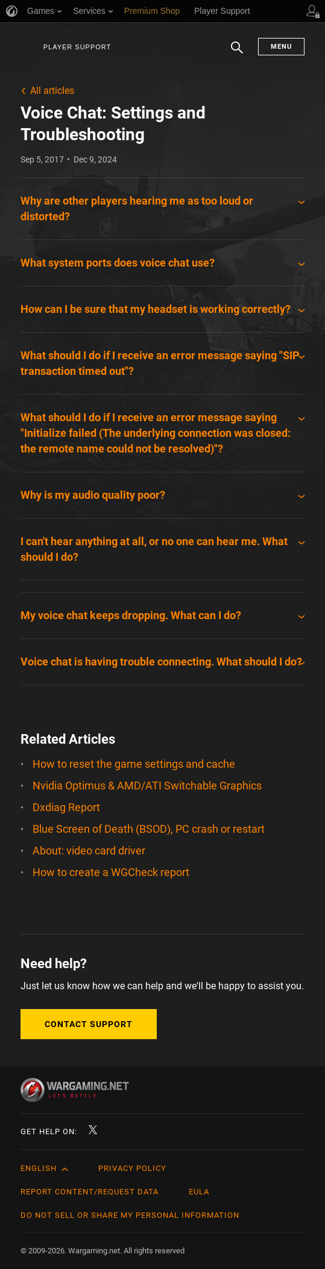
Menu (281, 47)
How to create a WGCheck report (111, 872)
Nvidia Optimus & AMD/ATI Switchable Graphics (147, 785)
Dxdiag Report (66, 807)
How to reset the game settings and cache (134, 764)
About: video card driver (89, 850)
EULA (199, 1191)
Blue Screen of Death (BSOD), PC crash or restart (149, 829)
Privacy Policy (132, 1168)
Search (237, 53)
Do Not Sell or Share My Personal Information (130, 1215)
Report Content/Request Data (90, 1191)
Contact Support (89, 1024)
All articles (52, 90)
